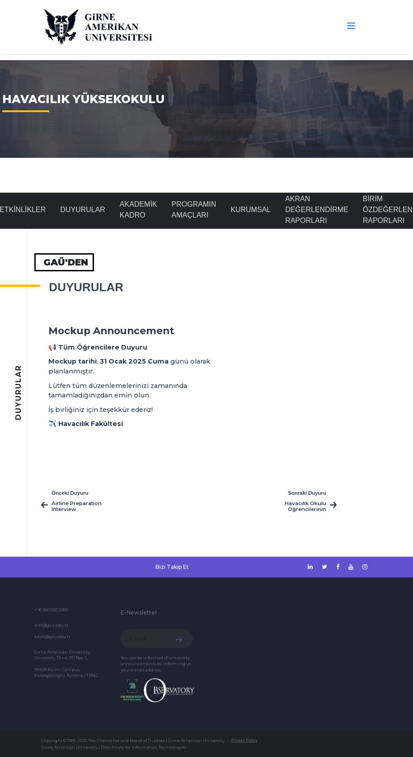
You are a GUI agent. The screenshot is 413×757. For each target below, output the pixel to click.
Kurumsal (250, 209)
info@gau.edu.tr (51, 625)
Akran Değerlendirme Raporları (316, 209)
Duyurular (82, 209)
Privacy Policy (244, 740)
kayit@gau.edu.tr (52, 636)
